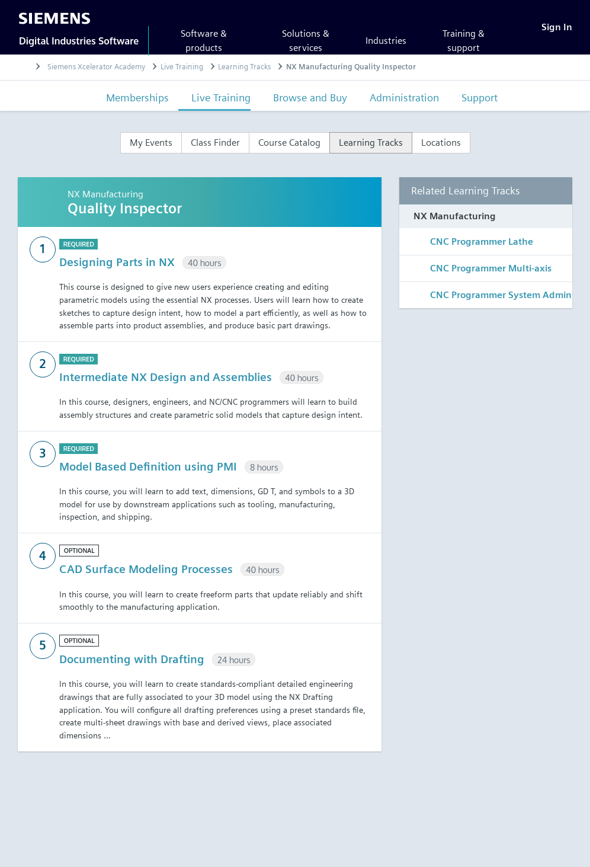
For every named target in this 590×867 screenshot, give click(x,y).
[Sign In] (556, 27)
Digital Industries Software (79, 41)
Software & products (204, 40)
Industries (385, 40)
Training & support (464, 40)
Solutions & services (305, 40)
